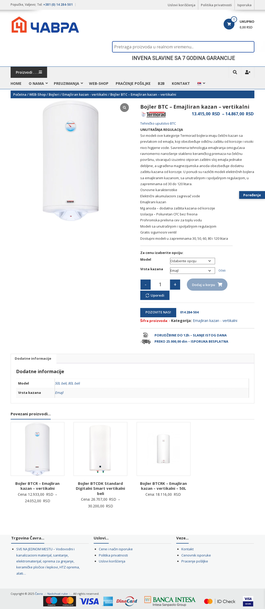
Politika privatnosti (216, 5)
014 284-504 (187, 312)
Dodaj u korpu (203, 284)
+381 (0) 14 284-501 (58, 4)
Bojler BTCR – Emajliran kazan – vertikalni (37, 486)
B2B (161, 83)
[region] (183, 58)
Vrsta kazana (151, 269)
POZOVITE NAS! (158, 312)
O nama (36, 83)
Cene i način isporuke (116, 549)
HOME (16, 83)
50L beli (61, 383)
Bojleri (54, 94)
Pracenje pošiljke (194, 561)
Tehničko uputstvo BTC (158, 123)
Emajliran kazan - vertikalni (84, 94)
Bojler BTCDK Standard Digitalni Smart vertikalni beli (100, 488)
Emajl (59, 392)
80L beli (74, 383)
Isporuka (244, 5)
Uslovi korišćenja (181, 5)
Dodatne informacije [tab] (33, 358)
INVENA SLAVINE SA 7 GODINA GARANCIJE (183, 58)
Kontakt (181, 83)
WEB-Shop (98, 83)
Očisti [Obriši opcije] (222, 270)
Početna (19, 94)
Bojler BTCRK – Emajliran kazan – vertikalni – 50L (163, 486)
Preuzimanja (66, 83)
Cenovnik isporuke (196, 555)
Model (145, 259)
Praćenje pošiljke (133, 83)
